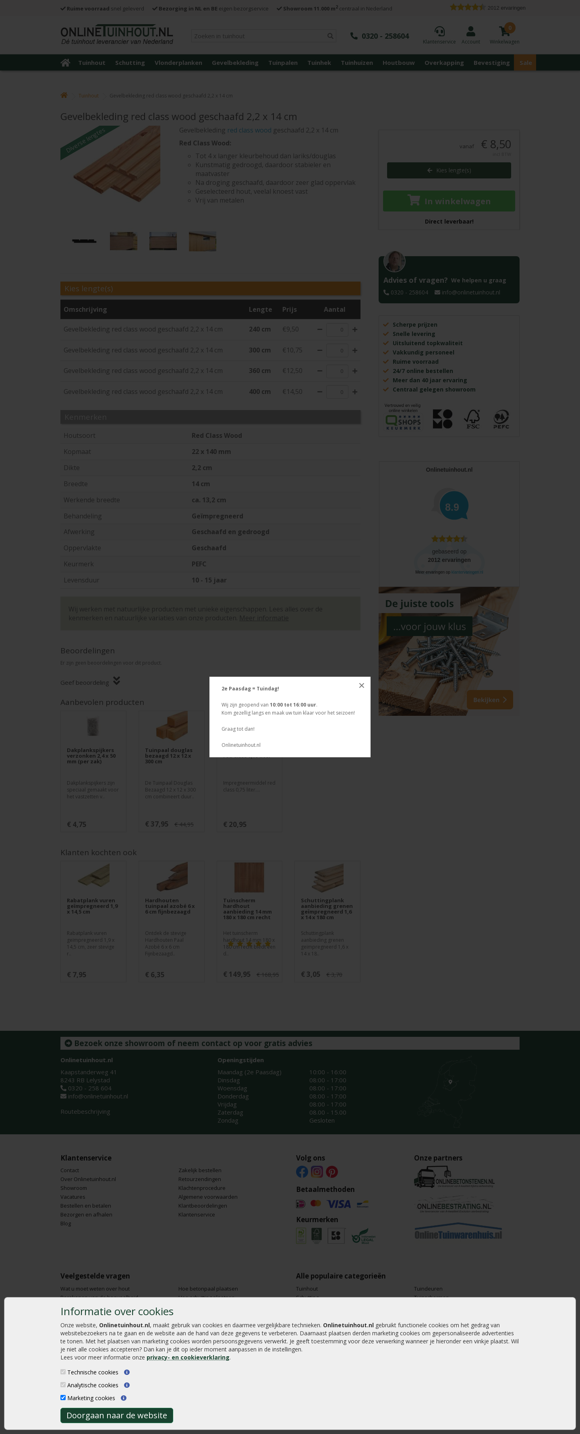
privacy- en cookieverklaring (188, 1357)
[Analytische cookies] (63, 1384)
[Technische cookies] (63, 1371)
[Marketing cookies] (63, 1397)
